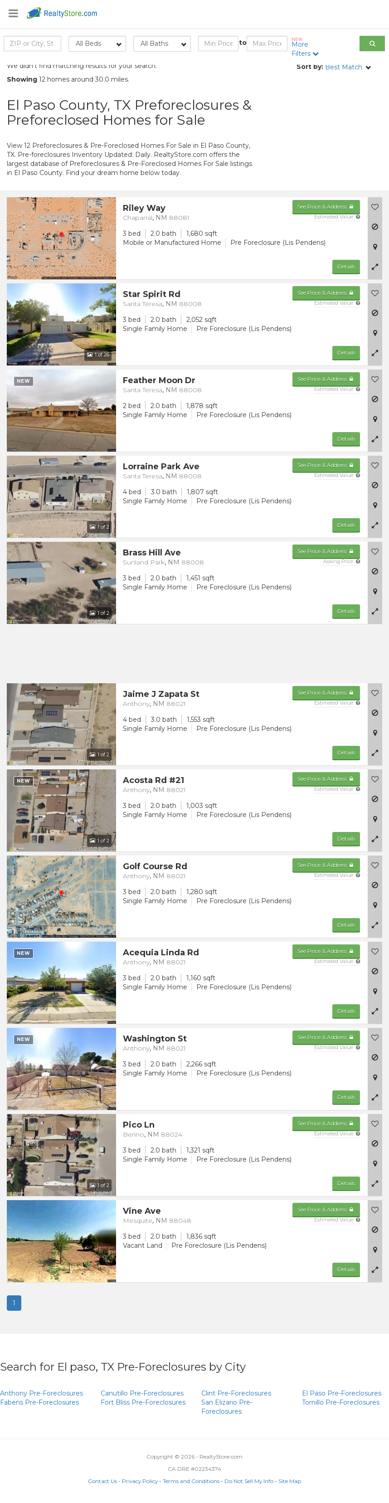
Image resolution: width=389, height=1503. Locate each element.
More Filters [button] (306, 47)
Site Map (289, 1481)
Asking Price (341, 561)
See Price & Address (326, 206)
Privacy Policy (140, 1481)
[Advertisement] (324, 136)
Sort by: (310, 67)
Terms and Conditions (191, 1481)
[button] (375, 266)
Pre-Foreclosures (41, 1393)
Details (346, 266)
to (243, 43)
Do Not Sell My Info (248, 1481)
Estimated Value (337, 217)
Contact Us (102, 1481)
